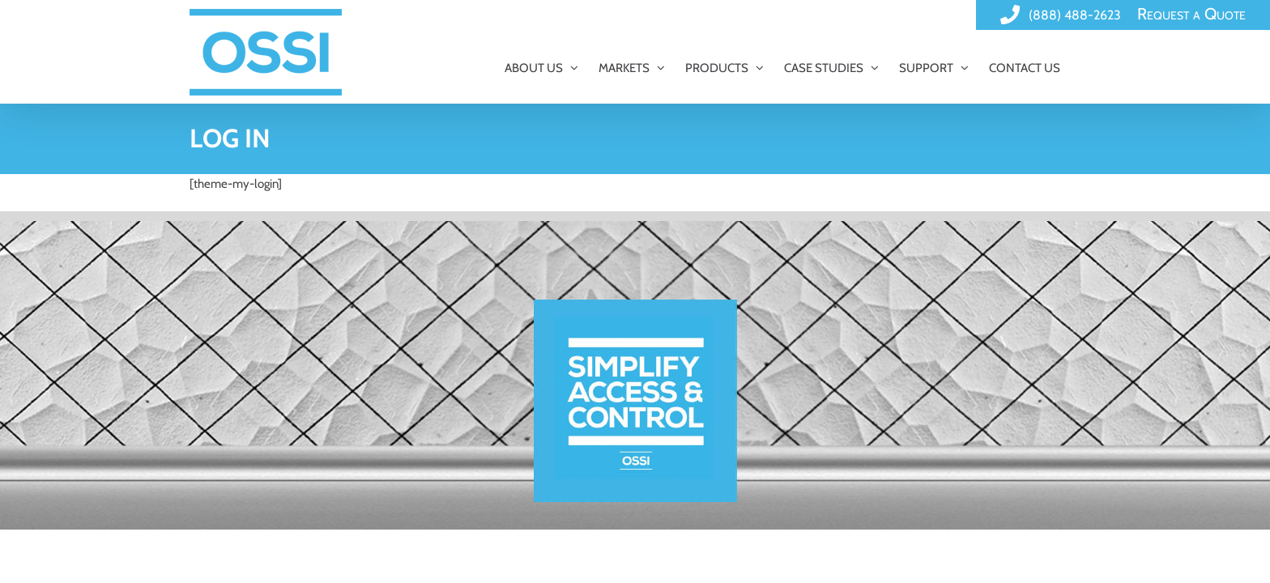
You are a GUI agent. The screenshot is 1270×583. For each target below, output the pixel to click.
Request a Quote (1191, 13)
